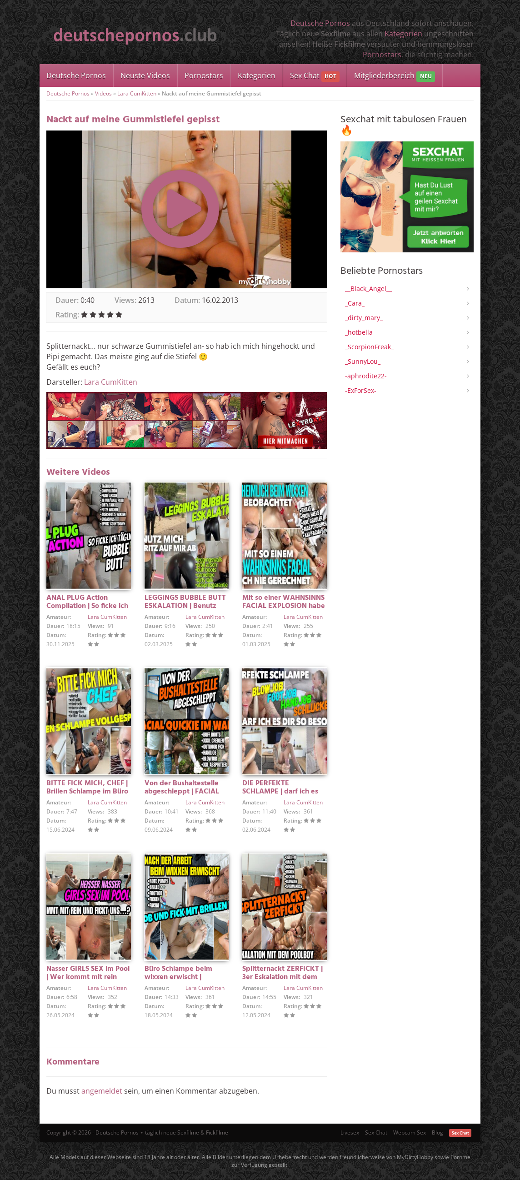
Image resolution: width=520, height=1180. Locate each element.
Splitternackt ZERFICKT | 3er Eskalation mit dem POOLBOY (282, 977)
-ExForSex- (360, 390)
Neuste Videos (145, 75)
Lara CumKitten (136, 93)
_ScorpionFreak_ (369, 346)
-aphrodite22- (366, 376)
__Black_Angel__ (368, 288)
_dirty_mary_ (364, 317)
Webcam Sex (409, 1132)
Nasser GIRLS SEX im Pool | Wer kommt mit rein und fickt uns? (88, 977)
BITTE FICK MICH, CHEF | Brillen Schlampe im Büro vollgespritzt (87, 792)
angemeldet (101, 1091)
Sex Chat (315, 76)
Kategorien (403, 34)
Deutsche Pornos (320, 23)
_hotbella (359, 332)
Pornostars (382, 55)
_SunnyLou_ (362, 361)
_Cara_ (355, 303)
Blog (437, 1132)
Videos (103, 93)
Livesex (349, 1132)
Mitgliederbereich (394, 76)
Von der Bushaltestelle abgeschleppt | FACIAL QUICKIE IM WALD (182, 792)
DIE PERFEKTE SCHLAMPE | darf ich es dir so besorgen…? (280, 792)
